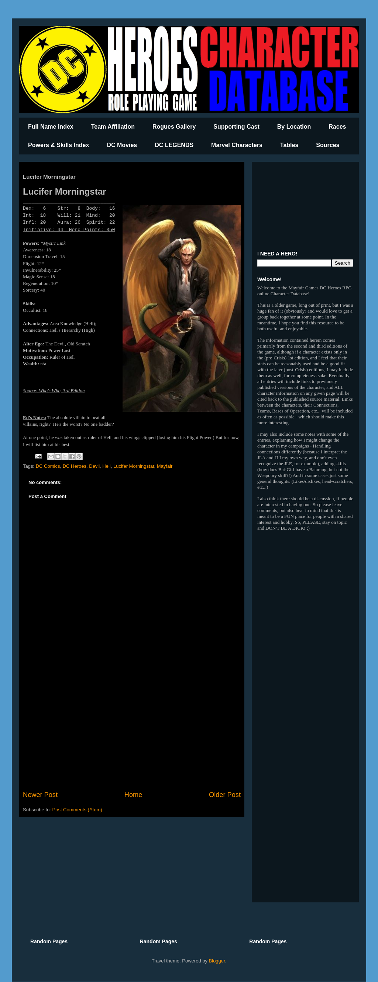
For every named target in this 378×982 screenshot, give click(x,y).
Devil (94, 466)
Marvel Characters (236, 145)
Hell (106, 466)
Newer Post (40, 794)
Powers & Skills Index (58, 145)
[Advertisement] (132, 729)
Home (133, 794)
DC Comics (48, 466)
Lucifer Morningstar (133, 466)
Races (337, 126)
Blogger (217, 961)
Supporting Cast (236, 126)
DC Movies (122, 145)
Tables (289, 145)
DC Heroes (74, 466)
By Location (294, 126)
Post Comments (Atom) (77, 809)
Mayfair (165, 466)
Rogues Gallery (174, 126)
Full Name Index (50, 126)
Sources (327, 145)
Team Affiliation (113, 126)
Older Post (225, 794)
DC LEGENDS (174, 145)
